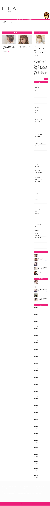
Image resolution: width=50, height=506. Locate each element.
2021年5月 (35, 379)
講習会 (35, 233)
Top (19, 24)
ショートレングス (37, 114)
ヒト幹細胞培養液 (37, 224)
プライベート (36, 170)
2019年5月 (35, 435)
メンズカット (37, 121)
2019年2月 (35, 442)
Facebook (29, 24)
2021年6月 (35, 377)
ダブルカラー (37, 136)
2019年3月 (35, 440)
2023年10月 (35, 326)
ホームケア (36, 193)
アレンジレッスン (37, 237)
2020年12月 (35, 391)
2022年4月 (35, 354)
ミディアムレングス (37, 119)
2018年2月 (35, 470)
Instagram (23, 24)
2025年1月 (35, 312)
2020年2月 (35, 414)
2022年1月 (35, 361)
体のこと (36, 226)
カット (35, 110)
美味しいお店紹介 (37, 181)
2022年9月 (35, 342)
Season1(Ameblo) (42, 24)
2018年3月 (35, 468)
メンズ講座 (36, 213)
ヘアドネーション (37, 190)
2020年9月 (35, 398)
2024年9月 (35, 314)
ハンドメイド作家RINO (38, 172)
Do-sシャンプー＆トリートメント (39, 84)
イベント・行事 (37, 209)
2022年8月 (35, 344)
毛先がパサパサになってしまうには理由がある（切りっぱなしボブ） (9, 47)
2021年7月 (35, 375)
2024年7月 (35, 319)
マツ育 (35, 196)
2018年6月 (35, 461)
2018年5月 (35, 463)
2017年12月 (35, 475)
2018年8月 (35, 456)
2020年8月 (35, 400)
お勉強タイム (36, 90)
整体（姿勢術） (37, 177)
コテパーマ (36, 162)
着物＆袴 (36, 100)
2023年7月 (35, 328)
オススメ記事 (36, 107)
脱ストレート (36, 230)
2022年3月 (35, 356)
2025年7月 (35, 307)
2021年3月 (35, 384)
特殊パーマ (36, 166)
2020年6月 (35, 405)
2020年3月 (35, 412)
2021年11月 (35, 365)
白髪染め (36, 145)
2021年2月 (35, 386)
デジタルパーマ (37, 164)
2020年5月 (35, 407)
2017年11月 (35, 477)
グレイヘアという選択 (38, 134)
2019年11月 (35, 421)
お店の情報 (36, 93)
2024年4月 (35, 321)
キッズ (36, 112)
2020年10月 (35, 396)
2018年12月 (35, 447)
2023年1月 (35, 335)
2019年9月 (35, 426)
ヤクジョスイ (36, 199)
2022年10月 (35, 340)
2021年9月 (35, 370)
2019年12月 (35, 419)
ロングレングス (37, 123)
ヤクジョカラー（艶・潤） (38, 143)
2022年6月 (35, 349)
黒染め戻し (36, 147)
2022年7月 (35, 347)
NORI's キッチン (37, 235)
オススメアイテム (37, 211)
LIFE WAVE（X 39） (37, 87)
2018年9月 (35, 454)
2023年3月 (35, 333)
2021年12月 (35, 363)
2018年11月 (35, 449)
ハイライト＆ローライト (38, 138)
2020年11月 (35, 393)
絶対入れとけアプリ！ (38, 179)
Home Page (35, 24)
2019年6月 (35, 433)
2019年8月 (35, 428)
